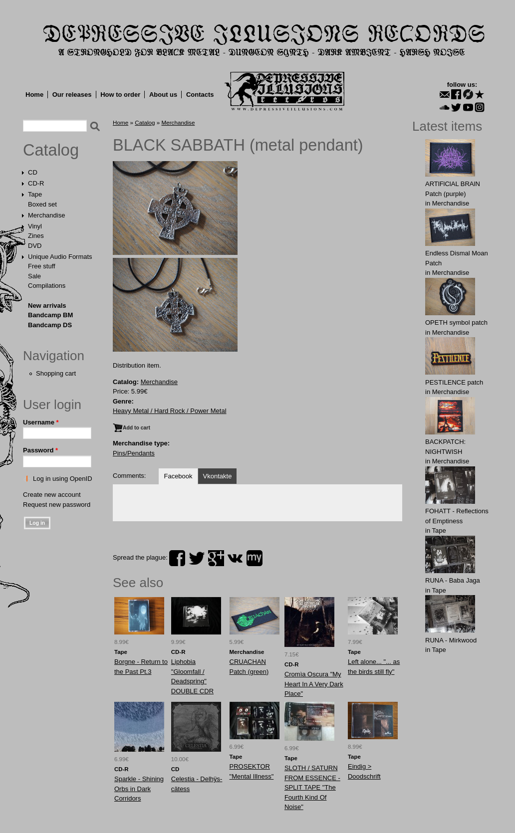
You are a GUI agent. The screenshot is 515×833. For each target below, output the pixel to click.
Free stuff (41, 266)
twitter (197, 558)
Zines (36, 235)
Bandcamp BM (50, 315)
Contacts (200, 94)
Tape (35, 194)
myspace (254, 558)
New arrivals (47, 305)
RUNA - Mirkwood (451, 640)
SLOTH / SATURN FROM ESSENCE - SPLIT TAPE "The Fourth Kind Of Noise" (312, 787)
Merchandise (46, 215)
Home (34, 94)
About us (163, 94)
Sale (34, 276)
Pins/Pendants (134, 453)
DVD (34, 245)
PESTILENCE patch (454, 382)
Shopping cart (56, 373)
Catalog (51, 150)
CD (32, 172)
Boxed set (42, 204)
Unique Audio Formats (60, 256)
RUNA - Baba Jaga (452, 580)
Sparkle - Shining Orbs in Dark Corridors (139, 788)
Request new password (56, 504)
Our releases (72, 94)
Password (40, 450)
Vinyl (35, 226)
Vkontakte (217, 476)
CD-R (36, 183)
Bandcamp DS (50, 325)
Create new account (52, 494)
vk (235, 558)
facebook (177, 558)
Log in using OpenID (62, 478)
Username (41, 422)
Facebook (178, 476)
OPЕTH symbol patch (456, 322)
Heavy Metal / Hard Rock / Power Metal (170, 411)
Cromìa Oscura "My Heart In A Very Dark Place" (313, 683)
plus (216, 558)
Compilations (46, 285)
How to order (120, 94)
